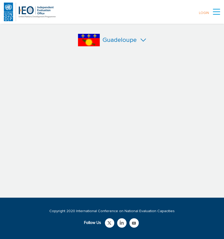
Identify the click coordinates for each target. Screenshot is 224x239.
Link (109, 223)
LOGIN (204, 13)
